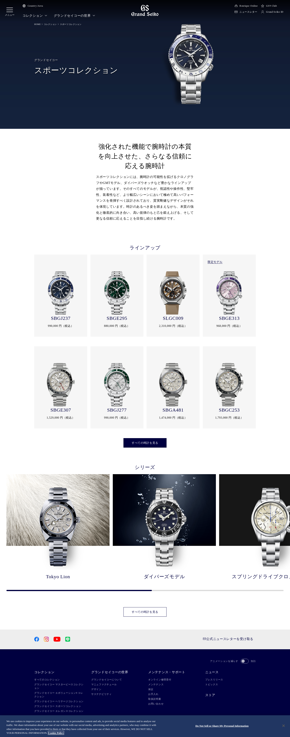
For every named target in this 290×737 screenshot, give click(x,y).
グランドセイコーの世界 (74, 16)
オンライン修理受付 (159, 679)
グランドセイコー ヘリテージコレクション (59, 701)
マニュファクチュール (104, 684)
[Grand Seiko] (144, 10)
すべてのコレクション (47, 679)
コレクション (35, 16)
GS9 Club (269, 5)
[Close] (283, 725)
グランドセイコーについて (106, 679)
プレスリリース (214, 679)
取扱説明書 (154, 699)
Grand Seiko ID (272, 11)
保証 (150, 689)
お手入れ (153, 694)
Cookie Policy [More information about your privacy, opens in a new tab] (56, 732)
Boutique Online (246, 5)
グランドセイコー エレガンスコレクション (59, 711)
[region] (145, 726)
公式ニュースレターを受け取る (228, 639)
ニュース (212, 672)
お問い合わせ (156, 703)
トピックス (211, 684)
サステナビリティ (101, 694)
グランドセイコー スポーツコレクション (57, 706)
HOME (37, 24)
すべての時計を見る (145, 442)
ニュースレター (245, 11)
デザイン (96, 689)
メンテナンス (156, 684)
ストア (210, 695)
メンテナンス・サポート (166, 672)
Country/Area (33, 5)
